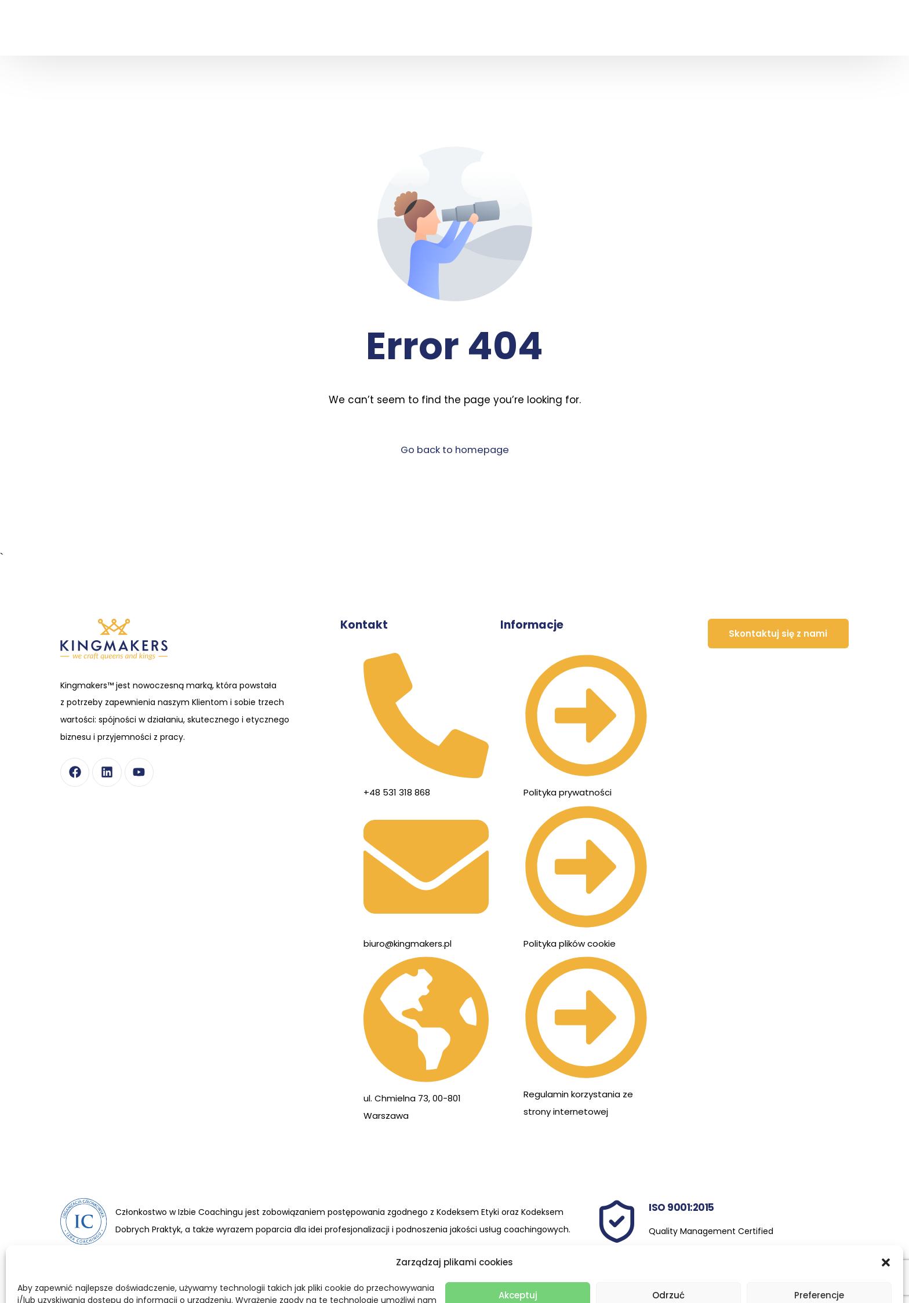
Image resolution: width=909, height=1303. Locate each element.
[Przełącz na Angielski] (815, 47)
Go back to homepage (455, 450)
